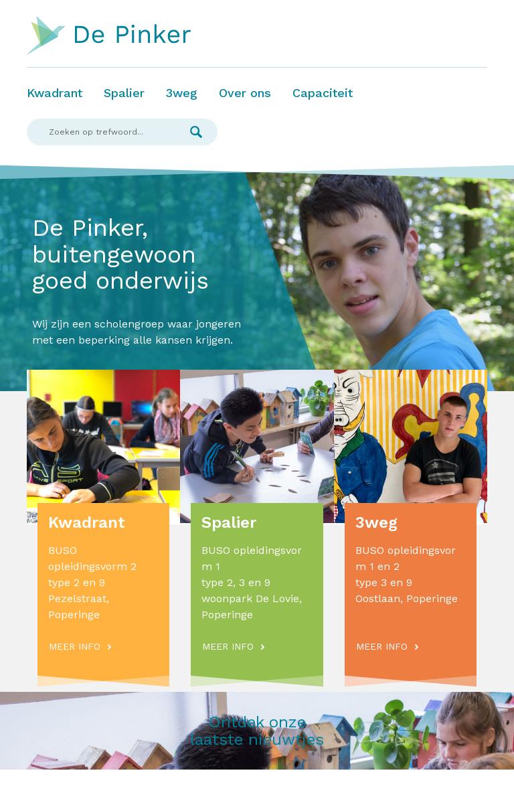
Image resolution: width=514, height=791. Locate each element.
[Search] (101, 132)
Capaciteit (322, 93)
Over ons (245, 93)
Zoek (196, 132)
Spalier (124, 93)
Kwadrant (54, 93)
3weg (181, 93)
